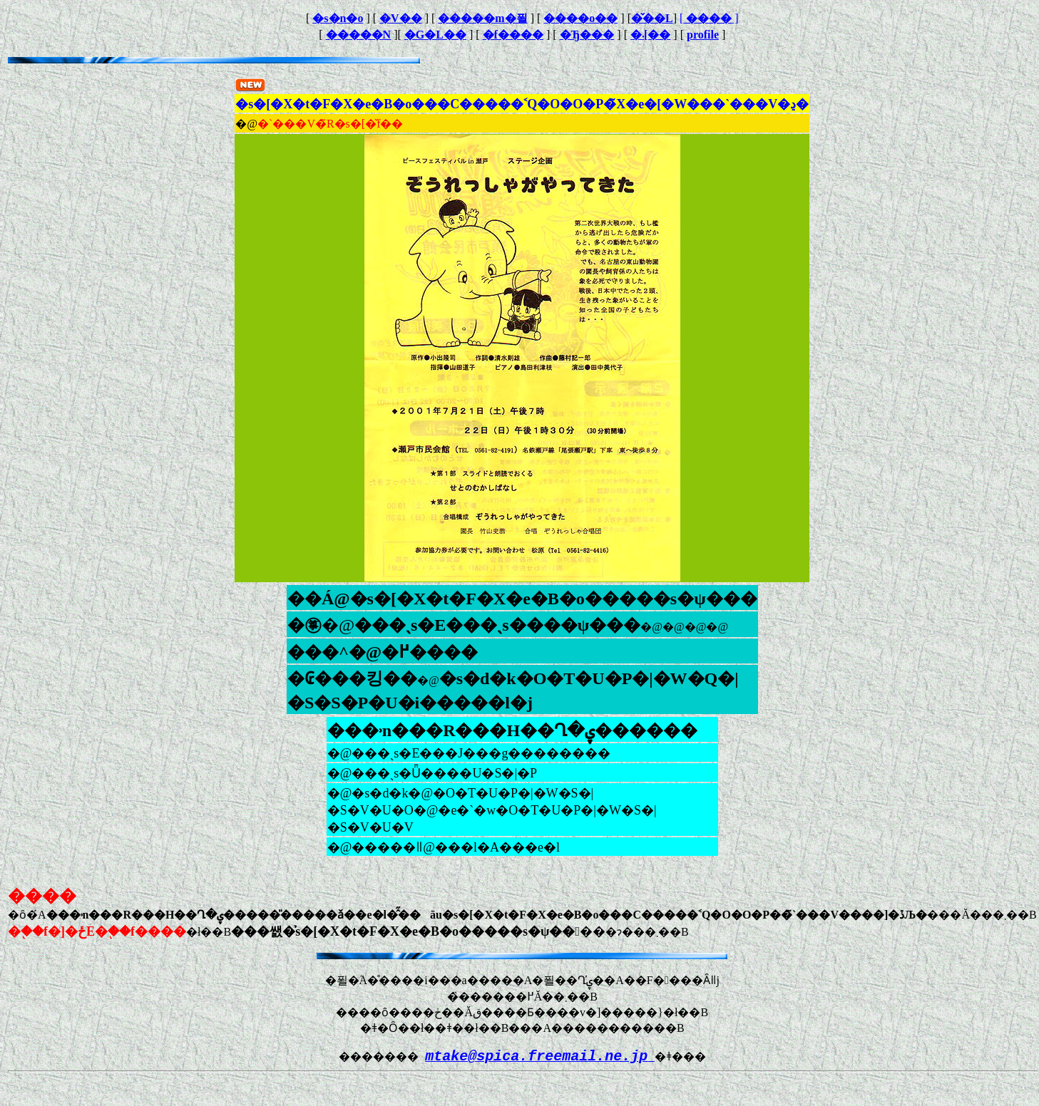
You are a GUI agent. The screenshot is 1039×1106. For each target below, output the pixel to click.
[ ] (709, 18)
